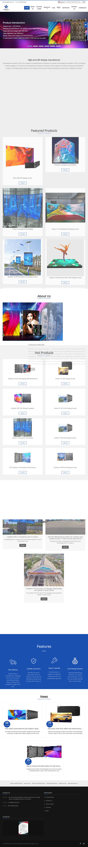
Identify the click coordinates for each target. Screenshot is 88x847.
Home (27, 8)
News (58, 7)
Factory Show (39, 8)
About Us (33, 8)
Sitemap (48, 807)
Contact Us (74, 8)
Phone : (5, 806)
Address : (5, 797)
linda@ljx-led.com (9, 2)
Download (82, 8)
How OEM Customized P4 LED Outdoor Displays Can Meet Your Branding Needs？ (35, 729)
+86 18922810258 (21, 2)
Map (47, 811)
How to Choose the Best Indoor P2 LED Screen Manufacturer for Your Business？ (56, 766)
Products (47, 7)
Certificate (65, 8)
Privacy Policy (50, 797)
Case (53, 8)
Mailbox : (5, 802)
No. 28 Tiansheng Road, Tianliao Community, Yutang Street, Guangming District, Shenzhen (24, 798)
